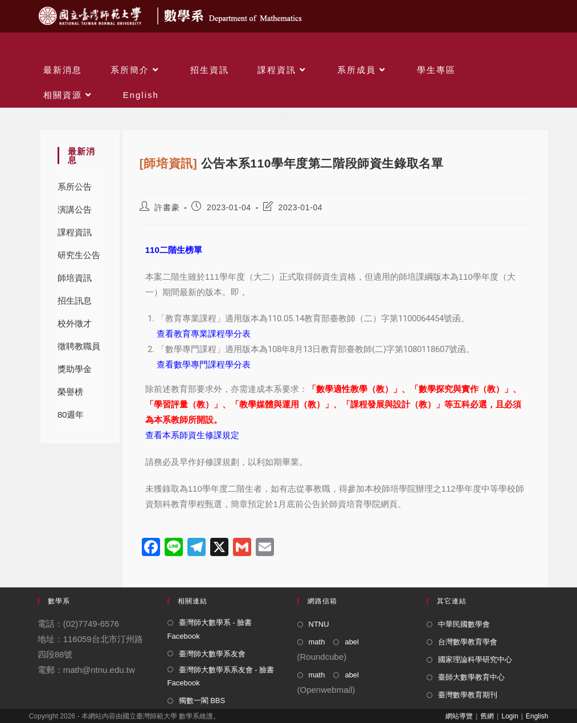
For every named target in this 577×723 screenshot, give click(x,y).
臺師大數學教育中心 (471, 677)
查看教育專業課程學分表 (204, 334)
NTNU (319, 624)
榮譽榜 (70, 392)
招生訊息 (75, 300)
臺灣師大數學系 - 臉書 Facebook (209, 629)
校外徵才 (75, 323)
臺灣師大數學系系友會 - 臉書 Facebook (221, 676)
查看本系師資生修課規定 (192, 435)
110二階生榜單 (173, 250)
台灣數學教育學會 (467, 642)
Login (509, 716)
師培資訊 (75, 278)
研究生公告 (79, 255)
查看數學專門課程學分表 (204, 365)
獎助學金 (75, 369)
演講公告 (75, 209)
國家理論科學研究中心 (475, 659)
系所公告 (75, 186)
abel (352, 642)
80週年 (71, 414)
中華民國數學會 (464, 624)
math (317, 642)
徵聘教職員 (79, 346)
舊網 (487, 716)
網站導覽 (459, 716)
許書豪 (166, 207)
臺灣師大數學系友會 (212, 654)
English (537, 716)
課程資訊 (75, 232)
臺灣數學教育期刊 (467, 695)
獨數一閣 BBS (202, 700)
